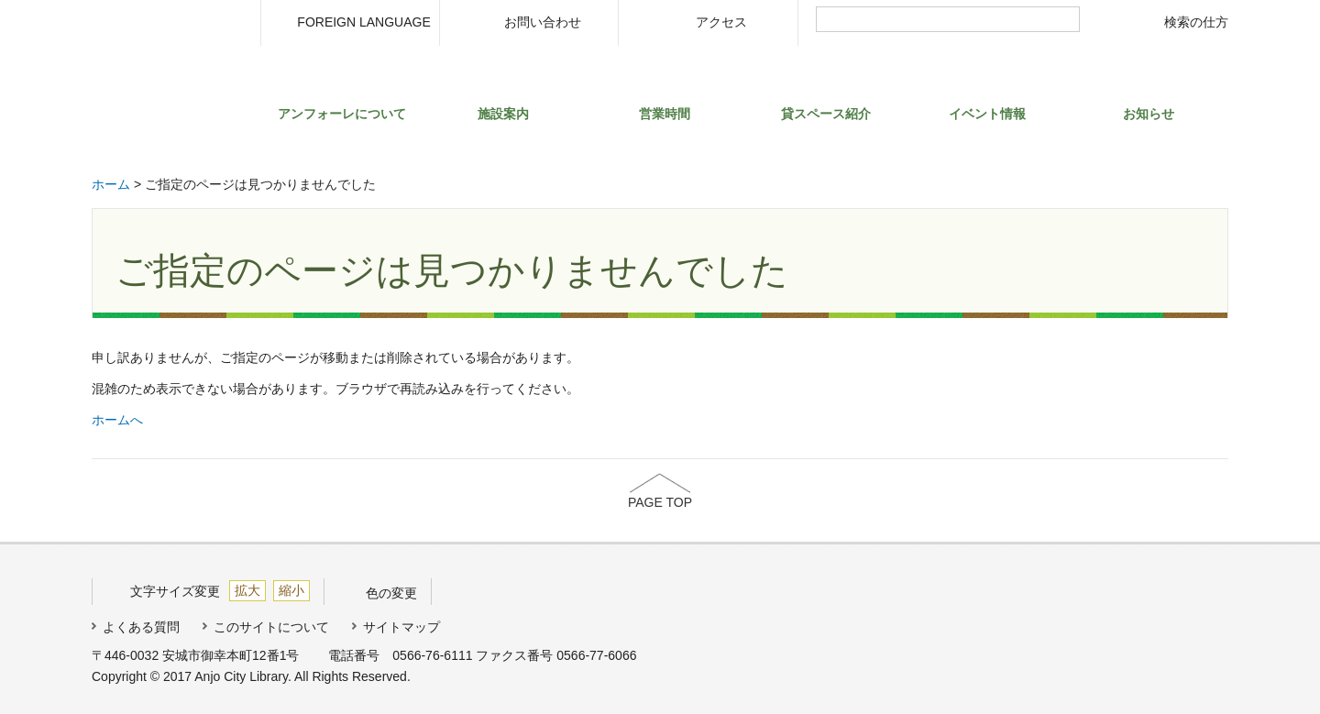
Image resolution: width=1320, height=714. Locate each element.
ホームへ (117, 419)
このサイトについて (271, 627)
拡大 (247, 590)
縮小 (291, 590)
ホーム (111, 184)
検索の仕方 (1196, 22)
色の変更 (391, 593)
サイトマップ (401, 627)
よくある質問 (141, 627)
